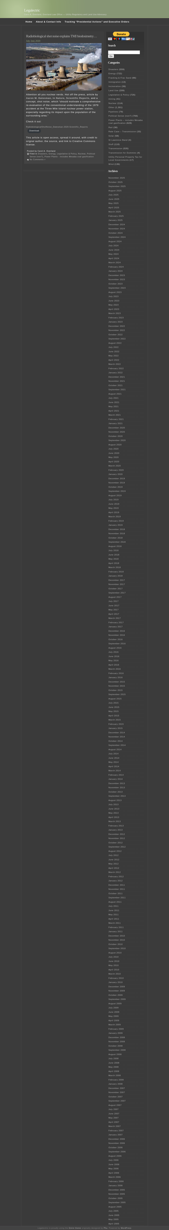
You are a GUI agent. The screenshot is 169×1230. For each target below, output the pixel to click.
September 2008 (117, 1050)
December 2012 (117, 834)
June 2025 (114, 199)
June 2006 (114, 1164)
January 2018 (116, 576)
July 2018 (114, 550)
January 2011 (116, 931)
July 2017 (114, 601)
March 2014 (115, 770)
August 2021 (115, 394)
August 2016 (115, 648)
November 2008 (117, 1041)
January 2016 (116, 677)
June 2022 (114, 351)
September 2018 (117, 542)
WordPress (126, 1228)
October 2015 (116, 690)
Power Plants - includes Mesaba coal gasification (69, 157)
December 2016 (117, 631)
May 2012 (114, 864)
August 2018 (115, 546)
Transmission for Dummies (122, 153)
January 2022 (116, 373)
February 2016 (116, 673)
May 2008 (114, 1067)
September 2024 (117, 237)
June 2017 (114, 605)
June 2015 (114, 707)
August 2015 (115, 699)
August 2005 (115, 1207)
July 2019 (114, 500)
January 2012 (116, 881)
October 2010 (116, 944)
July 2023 (114, 296)
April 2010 (114, 970)
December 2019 (117, 478)
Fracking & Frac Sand (120, 78)
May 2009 (114, 1016)
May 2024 (114, 254)
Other (112, 107)
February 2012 (116, 876)
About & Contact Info (48, 22)
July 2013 (114, 804)
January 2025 (116, 220)
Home (29, 22)
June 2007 (114, 1114)
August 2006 (115, 1156)
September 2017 (117, 593)
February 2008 (116, 1080)
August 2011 (115, 902)
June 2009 (114, 1012)
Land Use (113, 90)
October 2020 (116, 436)
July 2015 (114, 703)
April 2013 (114, 817)
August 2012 (115, 851)
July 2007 (114, 1109)
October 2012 (116, 843)
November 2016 (117, 635)
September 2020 (117, 440)
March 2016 (115, 669)
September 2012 (117, 847)
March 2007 (115, 1126)
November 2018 (117, 533)
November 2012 (117, 838)
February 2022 (116, 368)
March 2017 (115, 618)
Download (34, 131)
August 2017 (115, 597)
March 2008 (115, 1075)
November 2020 (117, 432)
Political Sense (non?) (120, 116)
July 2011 (114, 906)
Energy (52, 154)
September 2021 (117, 389)
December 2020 (117, 428)
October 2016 (116, 639)
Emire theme (75, 1228)
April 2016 (114, 665)
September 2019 (117, 491)
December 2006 (117, 1139)
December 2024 (117, 224)
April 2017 (114, 614)
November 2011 (117, 889)
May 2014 (114, 762)
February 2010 (116, 978)
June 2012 (114, 859)
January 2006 (116, 1185)
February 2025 (116, 216)
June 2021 (114, 402)
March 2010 (115, 974)
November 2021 (117, 381)
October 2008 (116, 1046)
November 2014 (117, 737)
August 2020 (115, 445)
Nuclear (81, 154)
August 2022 (115, 343)
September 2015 (117, 694)
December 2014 (117, 732)
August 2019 (115, 495)
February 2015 (116, 724)
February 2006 (116, 1181)
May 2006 (114, 1168)
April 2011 (114, 919)
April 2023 (114, 309)
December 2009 (117, 987)
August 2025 (115, 191)
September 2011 (117, 898)
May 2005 (114, 1219)
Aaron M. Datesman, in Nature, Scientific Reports (57, 98)
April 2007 (114, 1122)
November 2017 (117, 584)
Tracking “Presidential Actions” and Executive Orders (97, 22)
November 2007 (117, 1092)
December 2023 (117, 275)
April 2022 (114, 360)
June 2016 (114, 656)
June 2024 (114, 250)
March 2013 (115, 821)
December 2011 (117, 885)
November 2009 (117, 991)
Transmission (115, 148)
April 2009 (114, 1020)
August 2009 (115, 1003)
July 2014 (114, 754)
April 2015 (114, 716)
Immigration (115, 82)
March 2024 (115, 262)
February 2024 (116, 267)
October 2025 (116, 182)
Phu (105, 1228)
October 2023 (116, 284)
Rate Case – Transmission (122, 131)
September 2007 (117, 1101)
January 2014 (116, 779)
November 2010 (117, 940)
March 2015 (115, 720)
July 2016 (114, 652)
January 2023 (116, 322)
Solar (111, 136)
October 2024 (116, 233)
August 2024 (115, 241)
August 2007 (115, 1105)
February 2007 (116, 1130)
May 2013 (114, 813)
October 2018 (116, 538)
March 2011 (115, 923)
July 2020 (114, 449)
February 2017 (116, 622)
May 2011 (114, 914)
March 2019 (115, 516)
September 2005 (117, 1202)
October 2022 (116, 334)
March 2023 (115, 313)
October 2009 (116, 995)
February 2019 (116, 521)
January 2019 (116, 525)
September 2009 (117, 999)
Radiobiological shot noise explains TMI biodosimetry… (61, 36)
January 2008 (116, 1084)
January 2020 (116, 474)
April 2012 (114, 868)
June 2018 (114, 555)
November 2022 (117, 330)
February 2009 (116, 1029)
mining (112, 99)
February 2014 (116, 775)
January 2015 (116, 728)
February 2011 (116, 927)
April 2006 (114, 1173)
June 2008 (114, 1063)
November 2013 (117, 787)
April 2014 (114, 766)
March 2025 (115, 212)
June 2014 (114, 758)
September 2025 (117, 186)
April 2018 (114, 563)
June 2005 (114, 1215)
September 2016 (117, 643)
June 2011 (114, 910)
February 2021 (116, 419)
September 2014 (117, 745)
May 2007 (114, 1118)
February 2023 (116, 318)
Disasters (42, 154)
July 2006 (114, 1160)
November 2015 (117, 686)
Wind (111, 164)
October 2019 (116, 487)
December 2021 (117, 377)
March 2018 (115, 567)
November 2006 (117, 1143)
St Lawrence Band (118, 140)
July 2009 (114, 1008)
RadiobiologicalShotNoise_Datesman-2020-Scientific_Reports (57, 127)
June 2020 (114, 453)
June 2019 (114, 504)
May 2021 (114, 406)
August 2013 (115, 800)
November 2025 (117, 178)
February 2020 (116, 470)
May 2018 (114, 559)
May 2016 (114, 660)
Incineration (115, 86)
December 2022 (117, 326)
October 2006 (116, 1147)
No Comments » (38, 160)
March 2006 (115, 1177)
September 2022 (117, 339)
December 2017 (117, 580)
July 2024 (114, 245)
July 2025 (114, 195)
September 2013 (117, 796)
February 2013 (116, 826)
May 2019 (114, 508)
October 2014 (116, 741)
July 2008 (114, 1058)
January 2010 (116, 982)
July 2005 (114, 1211)
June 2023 (114, 301)
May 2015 (114, 711)
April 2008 (114, 1071)
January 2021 (116, 423)
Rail (111, 127)
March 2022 (115, 364)
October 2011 (116, 893)
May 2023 (114, 305)
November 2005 (117, 1194)
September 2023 (117, 288)
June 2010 (114, 961)
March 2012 (115, 872)
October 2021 (116, 385)
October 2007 (116, 1097)
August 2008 (115, 1054)
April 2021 (114, 411)
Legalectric (32, 10)
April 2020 (114, 462)
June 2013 (114, 809)
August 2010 (115, 953)
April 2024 (114, 258)
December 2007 (117, 1088)
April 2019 (114, 512)
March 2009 (115, 1025)
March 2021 (115, 415)
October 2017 (116, 589)
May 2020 (114, 457)
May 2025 (114, 203)
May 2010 (114, 965)
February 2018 (116, 572)
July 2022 (114, 347)
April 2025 (114, 207)
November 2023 (117, 279)
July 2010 (114, 957)
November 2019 (117, 483)
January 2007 (116, 1135)
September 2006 (117, 1152)
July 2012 (114, 855)
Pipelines (113, 112)
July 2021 (114, 398)
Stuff (111, 144)
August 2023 (115, 292)
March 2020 (115, 466)
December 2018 (117, 529)
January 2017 (116, 627)
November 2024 (117, 229)
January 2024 (116, 271)
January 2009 (116, 1033)
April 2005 (114, 1224)
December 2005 (117, 1190)
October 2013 (116, 792)
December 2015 (117, 682)
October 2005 (116, 1198)
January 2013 (116, 830)
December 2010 (117, 936)
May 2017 (114, 610)
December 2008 (117, 1037)
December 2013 (117, 783)
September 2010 (117, 948)
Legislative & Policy (67, 154)
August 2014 (115, 749)
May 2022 (114, 356)
